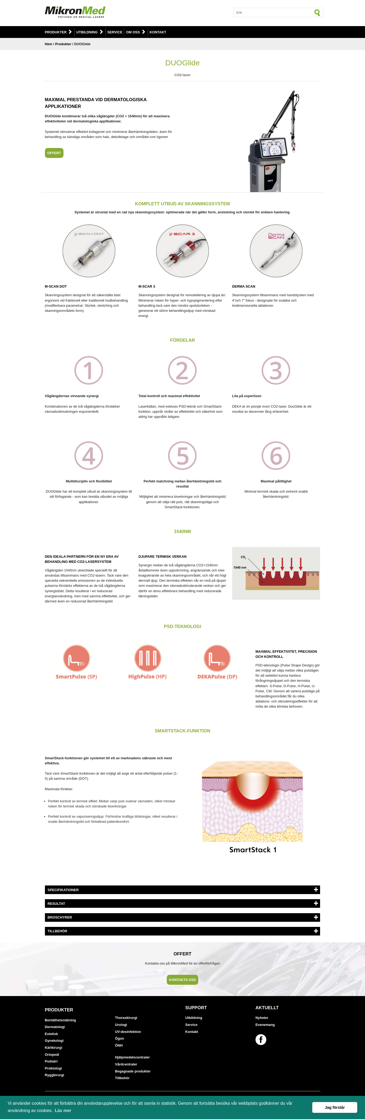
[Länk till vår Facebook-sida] (262, 1039)
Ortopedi (52, 1055)
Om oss (133, 32)
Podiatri (51, 1061)
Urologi (121, 1025)
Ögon (119, 1038)
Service (114, 32)
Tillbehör (122, 1078)
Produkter (56, 32)
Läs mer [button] (63, 1110)
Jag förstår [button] (335, 1107)
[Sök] (317, 13)
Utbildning (87, 32)
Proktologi (53, 1068)
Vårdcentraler (126, 1064)
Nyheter (262, 1018)
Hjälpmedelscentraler (132, 1057)
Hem (48, 44)
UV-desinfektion (128, 1032)
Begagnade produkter (133, 1071)
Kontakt (158, 32)
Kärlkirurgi (53, 1048)
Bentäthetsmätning (60, 1020)
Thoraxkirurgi (126, 1018)
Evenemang (265, 1025)
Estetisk (51, 1034)
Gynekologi (54, 1041)
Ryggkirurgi (54, 1075)
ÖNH (119, 1045)
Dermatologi (55, 1027)
